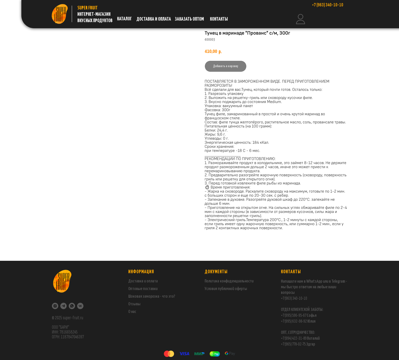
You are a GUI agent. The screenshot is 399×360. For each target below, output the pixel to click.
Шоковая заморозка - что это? (151, 296)
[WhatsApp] (72, 306)
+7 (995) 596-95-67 (293, 315)
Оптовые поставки (143, 289)
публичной (226, 289)
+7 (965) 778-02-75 (293, 344)
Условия (211, 289)
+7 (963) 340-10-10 (294, 298)
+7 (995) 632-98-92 (294, 321)
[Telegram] (63, 306)
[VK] (80, 306)
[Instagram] (55, 306)
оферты (240, 289)
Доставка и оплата (143, 281)
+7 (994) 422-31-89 (294, 338)
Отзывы (134, 304)
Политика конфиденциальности (229, 281)
